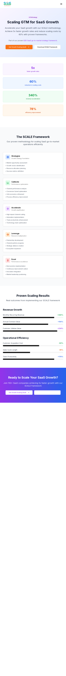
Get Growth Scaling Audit (19, 47)
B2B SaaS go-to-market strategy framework (40, 40)
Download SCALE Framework (47, 47)
